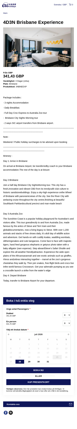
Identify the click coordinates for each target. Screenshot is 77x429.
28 (20, 361)
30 (38, 361)
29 (29, 361)
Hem (5, 13)
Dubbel (30, 314)
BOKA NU (38, 370)
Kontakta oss (13, 404)
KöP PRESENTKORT (38, 382)
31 (48, 361)
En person (30, 322)
